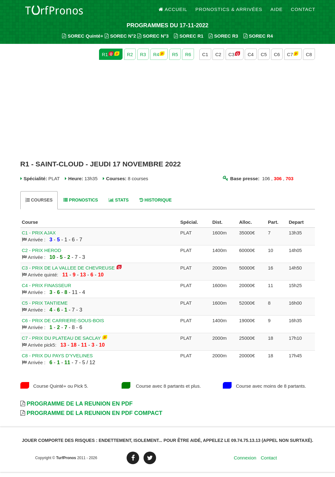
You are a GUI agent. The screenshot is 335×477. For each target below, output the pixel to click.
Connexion (245, 462)
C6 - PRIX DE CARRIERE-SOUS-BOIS (63, 325)
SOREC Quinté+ (82, 41)
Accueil (173, 12)
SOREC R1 (188, 41)
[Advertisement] (167, 115)
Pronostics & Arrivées (229, 12)
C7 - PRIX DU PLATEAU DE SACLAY (61, 343)
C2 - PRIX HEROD (41, 255)
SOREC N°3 (153, 41)
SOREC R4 (258, 41)
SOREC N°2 (120, 41)
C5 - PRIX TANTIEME (45, 308)
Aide (276, 12)
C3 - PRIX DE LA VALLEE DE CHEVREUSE (68, 272)
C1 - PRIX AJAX (39, 237)
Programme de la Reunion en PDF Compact (94, 418)
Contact (303, 12)
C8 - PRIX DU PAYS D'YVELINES (57, 360)
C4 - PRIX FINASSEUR (46, 290)
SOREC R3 (223, 41)
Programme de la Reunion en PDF (80, 409)
